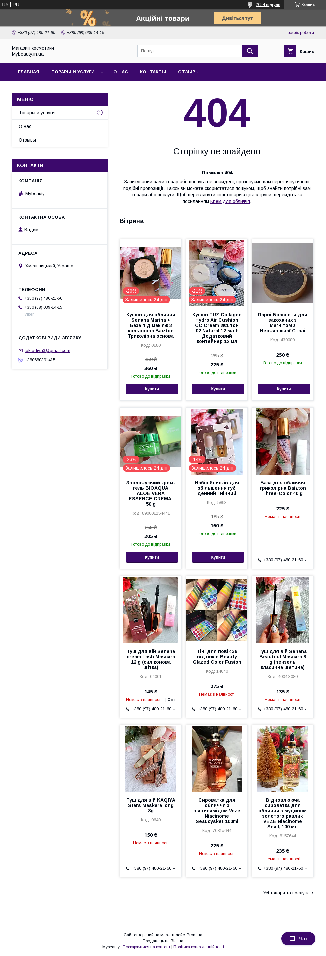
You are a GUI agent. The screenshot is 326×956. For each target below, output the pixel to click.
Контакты (153, 71)
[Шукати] (250, 51)
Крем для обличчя (230, 201)
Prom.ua (194, 935)
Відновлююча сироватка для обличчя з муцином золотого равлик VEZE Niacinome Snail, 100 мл (282, 813)
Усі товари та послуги (286, 892)
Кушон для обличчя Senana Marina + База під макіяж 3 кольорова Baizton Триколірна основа (150, 325)
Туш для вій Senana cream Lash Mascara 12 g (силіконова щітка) (151, 659)
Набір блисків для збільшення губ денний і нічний (217, 488)
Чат (298, 939)
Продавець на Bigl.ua (163, 941)
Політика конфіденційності (198, 947)
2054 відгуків (268, 4)
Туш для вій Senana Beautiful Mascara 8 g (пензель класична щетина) (282, 659)
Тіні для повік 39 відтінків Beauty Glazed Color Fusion (217, 657)
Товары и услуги (73, 71)
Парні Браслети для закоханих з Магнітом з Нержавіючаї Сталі (282, 322)
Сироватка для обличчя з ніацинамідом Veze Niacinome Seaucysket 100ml (216, 810)
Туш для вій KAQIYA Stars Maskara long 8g (150, 805)
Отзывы (189, 71)
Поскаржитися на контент (146, 947)
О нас (120, 71)
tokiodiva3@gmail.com (47, 350)
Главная (28, 71)
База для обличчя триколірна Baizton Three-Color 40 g (282, 488)
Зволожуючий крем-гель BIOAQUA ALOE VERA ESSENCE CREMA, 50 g (150, 493)
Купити (152, 389)
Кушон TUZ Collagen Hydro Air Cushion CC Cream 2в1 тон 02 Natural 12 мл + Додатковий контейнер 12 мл (217, 328)
